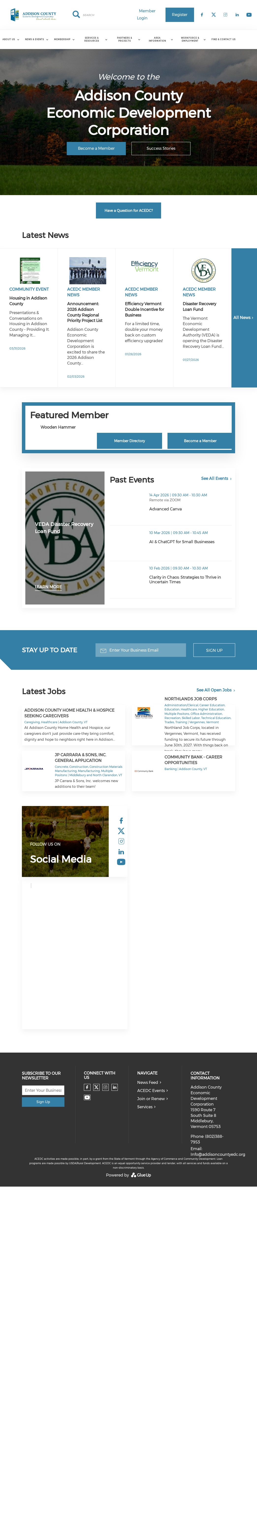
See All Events (214, 478)
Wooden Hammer (58, 427)
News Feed (147, 1082)
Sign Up (214, 650)
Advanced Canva (165, 509)
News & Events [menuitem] (34, 39)
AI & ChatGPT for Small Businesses (181, 541)
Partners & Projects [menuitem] (124, 39)
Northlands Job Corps (191, 699)
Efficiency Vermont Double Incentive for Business (144, 310)
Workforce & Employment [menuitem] (190, 39)
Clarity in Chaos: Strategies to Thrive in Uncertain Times (185, 579)
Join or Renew (151, 1098)
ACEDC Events (151, 1090)
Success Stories (161, 148)
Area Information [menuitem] (157, 39)
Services (144, 1107)
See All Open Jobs (214, 690)
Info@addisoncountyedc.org (218, 1154)
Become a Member (96, 148)
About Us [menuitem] (8, 39)
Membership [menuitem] (62, 39)
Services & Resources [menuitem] (91, 39)
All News (244, 317)
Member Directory (129, 441)
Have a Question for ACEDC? (129, 210)
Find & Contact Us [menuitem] (224, 39)
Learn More (48, 587)
